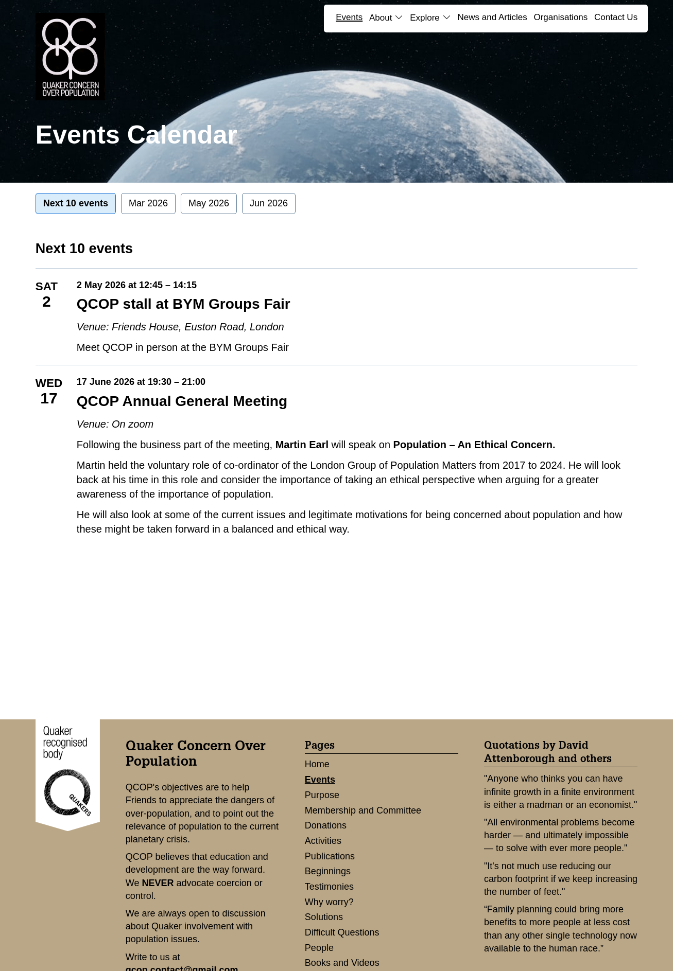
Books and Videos (342, 963)
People (319, 948)
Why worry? (329, 902)
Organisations (560, 17)
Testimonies (329, 886)
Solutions (324, 917)
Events (349, 17)
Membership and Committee (363, 810)
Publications (330, 856)
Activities (323, 841)
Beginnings (328, 871)
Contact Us (615, 17)
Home (317, 764)
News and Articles (492, 17)
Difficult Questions (342, 932)
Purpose (322, 795)
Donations (326, 825)
